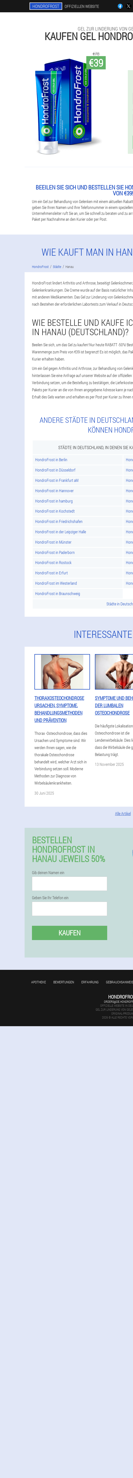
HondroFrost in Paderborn (55, 552)
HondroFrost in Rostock (53, 562)
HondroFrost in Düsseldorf (55, 469)
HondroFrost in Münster (53, 542)
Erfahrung (90, 982)
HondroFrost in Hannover (54, 490)
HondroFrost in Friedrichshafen (59, 521)
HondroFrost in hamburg (54, 500)
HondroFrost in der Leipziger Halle (60, 531)
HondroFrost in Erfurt (51, 572)
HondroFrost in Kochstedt (55, 511)
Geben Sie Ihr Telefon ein (50, 898)
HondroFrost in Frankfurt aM (56, 480)
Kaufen (70, 932)
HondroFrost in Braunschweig (57, 593)
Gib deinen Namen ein (48, 873)
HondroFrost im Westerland (56, 583)
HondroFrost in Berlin (51, 459)
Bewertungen (63, 982)
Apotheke (38, 982)
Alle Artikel (123, 813)
